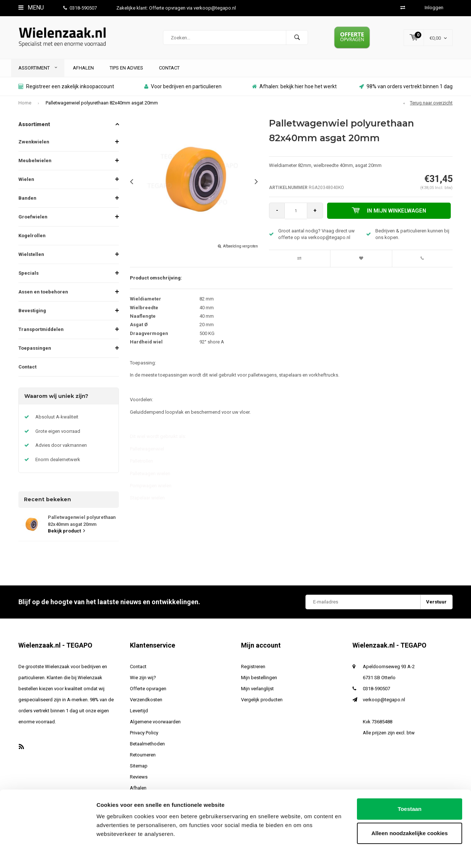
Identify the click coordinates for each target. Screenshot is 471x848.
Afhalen (83, 70)
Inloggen (434, 7)
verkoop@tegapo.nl (384, 702)
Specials (28, 275)
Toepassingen (34, 350)
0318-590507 (80, 8)
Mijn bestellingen (259, 680)
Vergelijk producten (262, 702)
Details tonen (113, 833)
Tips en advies (126, 70)
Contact (169, 70)
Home (24, 105)
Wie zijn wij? (143, 680)
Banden (27, 200)
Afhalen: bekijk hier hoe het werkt (294, 89)
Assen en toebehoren (43, 294)
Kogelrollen (32, 238)
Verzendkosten (146, 702)
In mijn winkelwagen (389, 213)
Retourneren (143, 757)
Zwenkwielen (33, 144)
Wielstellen (31, 257)
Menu (31, 7)
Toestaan (410, 788)
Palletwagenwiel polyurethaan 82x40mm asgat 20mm (102, 105)
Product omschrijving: (156, 280)
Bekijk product (66, 533)
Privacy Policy (144, 735)
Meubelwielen (35, 163)
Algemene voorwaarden (155, 724)
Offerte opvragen (148, 691)
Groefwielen (32, 219)
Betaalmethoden (147, 746)
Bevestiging (32, 313)
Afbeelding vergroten (240, 249)
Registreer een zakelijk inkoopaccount (66, 89)
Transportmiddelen (41, 332)
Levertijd (139, 713)
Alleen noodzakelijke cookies (409, 812)
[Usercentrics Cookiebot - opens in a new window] (47, 833)
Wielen (26, 182)
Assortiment (37, 70)
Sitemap (139, 768)
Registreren (253, 669)
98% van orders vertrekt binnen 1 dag (406, 89)
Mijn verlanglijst (257, 691)
